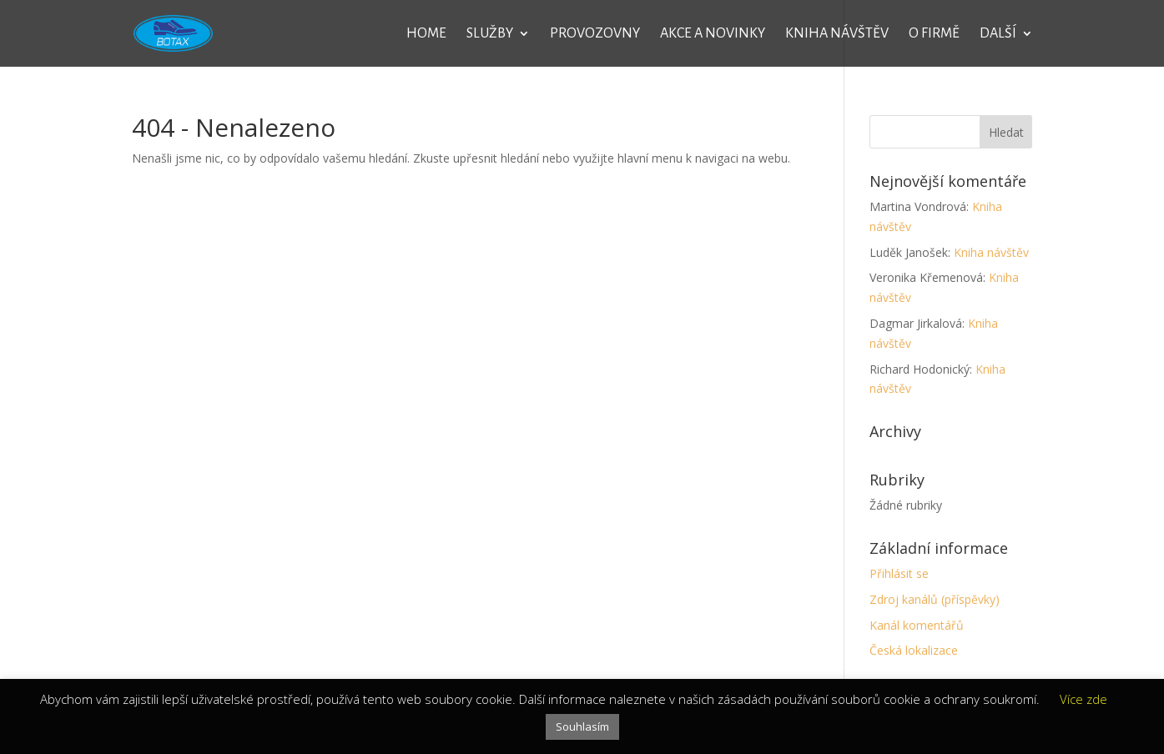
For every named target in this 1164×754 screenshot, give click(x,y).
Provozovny (595, 34)
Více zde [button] (1083, 699)
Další (998, 34)
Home (426, 34)
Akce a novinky (712, 34)
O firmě (934, 34)
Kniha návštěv (837, 34)
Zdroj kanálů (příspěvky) (934, 599)
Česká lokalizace (913, 650)
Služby (489, 34)
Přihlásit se (899, 573)
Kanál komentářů (916, 625)
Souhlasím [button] (582, 726)
